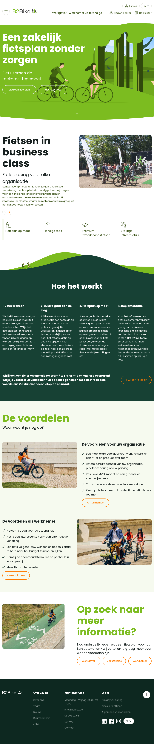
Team (36, 706)
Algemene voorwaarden (116, 712)
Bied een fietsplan (19, 89)
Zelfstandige (93, 13)
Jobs (36, 724)
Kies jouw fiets (53, 89)
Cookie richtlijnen (112, 706)
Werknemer (76, 13)
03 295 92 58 (72, 715)
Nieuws (37, 712)
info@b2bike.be (74, 709)
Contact (69, 727)
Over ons (38, 700)
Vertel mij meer (95, 502)
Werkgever (59, 13)
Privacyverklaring (112, 700)
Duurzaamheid (41, 718)
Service (69, 721)
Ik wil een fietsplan (136, 380)
